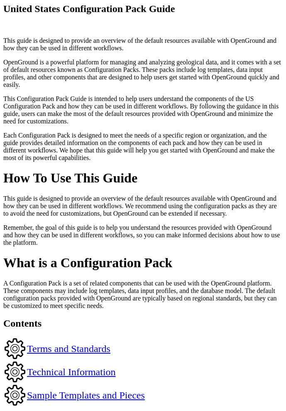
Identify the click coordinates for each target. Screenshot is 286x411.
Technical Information (71, 372)
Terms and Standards (68, 348)
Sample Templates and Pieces (86, 395)
